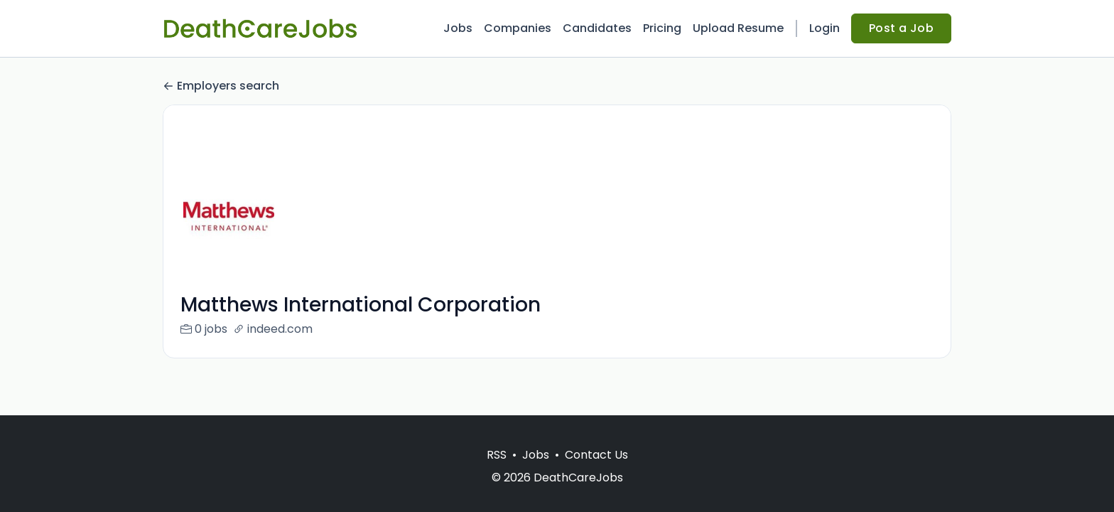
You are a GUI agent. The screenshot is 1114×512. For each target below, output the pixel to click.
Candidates (597, 28)
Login (824, 28)
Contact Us (596, 455)
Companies (517, 28)
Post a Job (901, 28)
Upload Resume (738, 28)
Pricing (662, 28)
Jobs (457, 28)
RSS (497, 455)
